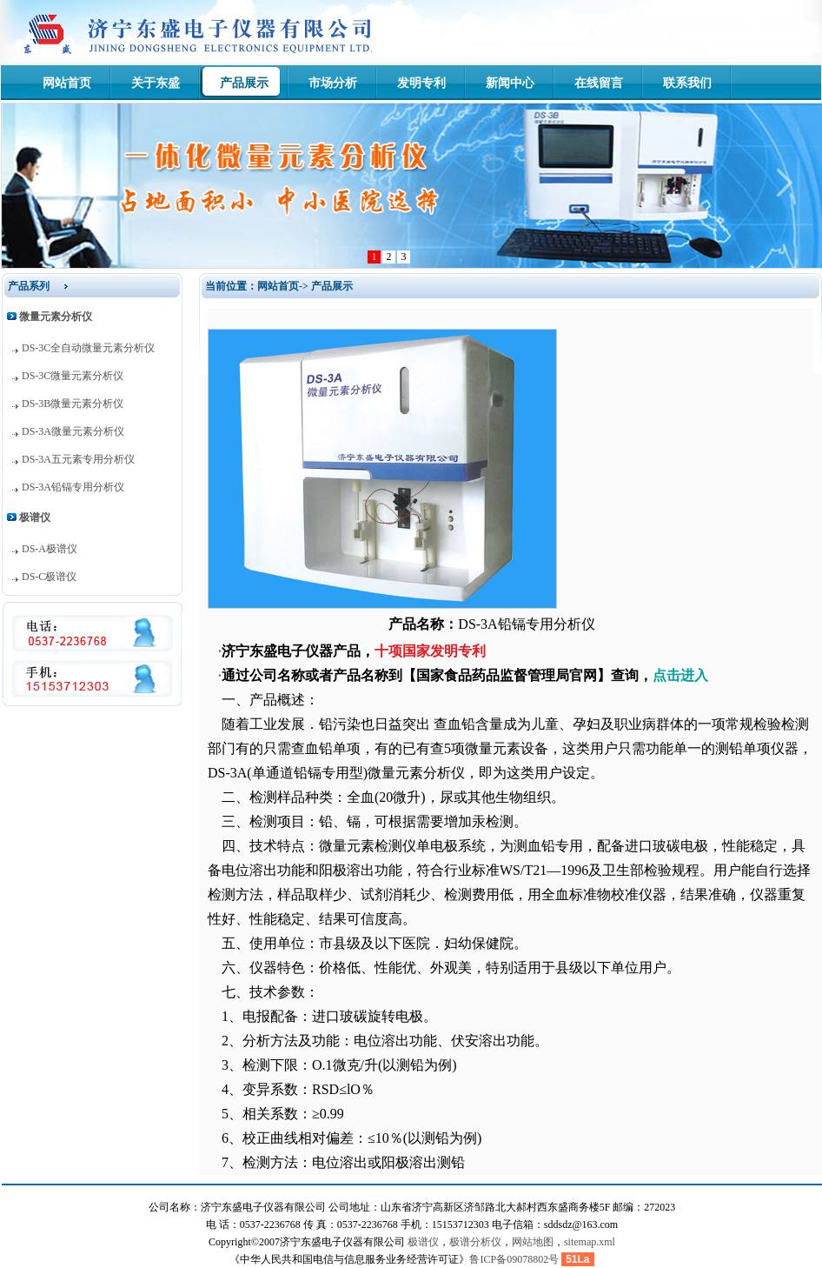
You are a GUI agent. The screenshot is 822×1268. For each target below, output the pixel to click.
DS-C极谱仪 (49, 577)
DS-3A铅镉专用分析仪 (73, 487)
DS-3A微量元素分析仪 (73, 431)
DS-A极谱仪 (49, 549)
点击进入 (680, 675)
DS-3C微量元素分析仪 (72, 376)
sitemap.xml (589, 1242)
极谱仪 (423, 1242)
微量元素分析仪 (416, 772)
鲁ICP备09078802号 (514, 1259)
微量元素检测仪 (367, 845)
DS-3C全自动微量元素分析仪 (88, 348)
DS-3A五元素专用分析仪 (78, 459)
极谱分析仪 (475, 1242)
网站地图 (533, 1242)
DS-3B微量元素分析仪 (72, 403)
